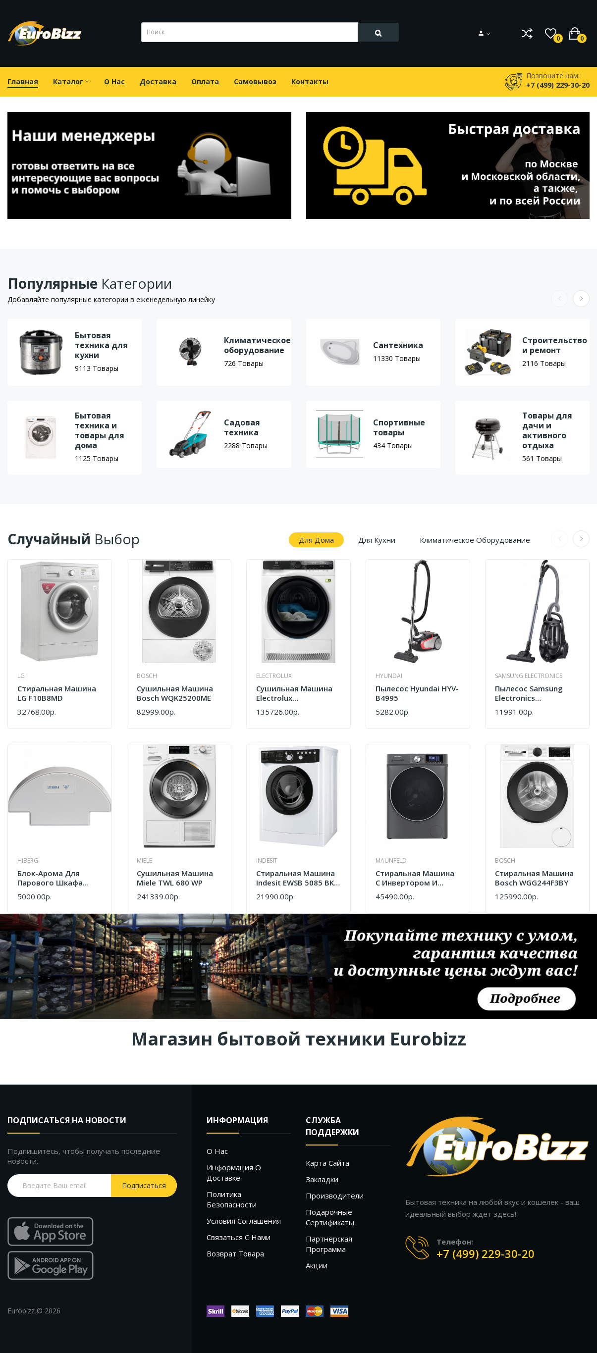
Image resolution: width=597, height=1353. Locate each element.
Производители (335, 1195)
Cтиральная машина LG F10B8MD (56, 693)
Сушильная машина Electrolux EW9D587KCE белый (294, 693)
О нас (217, 1151)
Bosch (147, 676)
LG (21, 676)
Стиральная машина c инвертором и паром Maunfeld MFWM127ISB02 (415, 878)
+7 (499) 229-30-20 (485, 1253)
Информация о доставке (234, 1172)
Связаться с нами (239, 1237)
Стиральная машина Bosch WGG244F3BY (534, 878)
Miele (144, 860)
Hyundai (389, 676)
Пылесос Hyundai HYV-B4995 (417, 693)
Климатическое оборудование (257, 345)
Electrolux (274, 676)
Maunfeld (391, 860)
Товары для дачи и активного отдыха (547, 430)
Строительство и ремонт (554, 345)
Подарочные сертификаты (330, 1217)
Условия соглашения (244, 1221)
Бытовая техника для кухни (101, 345)
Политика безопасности (232, 1199)
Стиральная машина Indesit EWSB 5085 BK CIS (295, 878)
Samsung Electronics (528, 676)
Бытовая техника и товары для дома (99, 430)
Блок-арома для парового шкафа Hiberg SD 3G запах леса (53, 878)
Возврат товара (235, 1253)
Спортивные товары (399, 427)
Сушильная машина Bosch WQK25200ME (175, 693)
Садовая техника (242, 427)
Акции (316, 1265)
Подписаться (144, 1185)
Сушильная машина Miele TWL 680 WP (175, 878)
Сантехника (398, 345)
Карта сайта (327, 1163)
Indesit (266, 860)
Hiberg (27, 860)
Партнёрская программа (329, 1244)
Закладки (322, 1179)
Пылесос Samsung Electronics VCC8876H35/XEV (529, 693)
